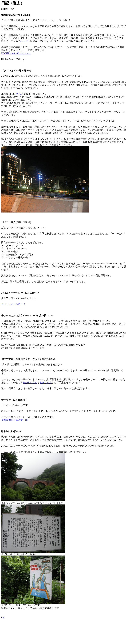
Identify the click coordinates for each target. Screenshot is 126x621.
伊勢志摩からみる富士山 (14, 420)
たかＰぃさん (30, 382)
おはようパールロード (13, 304)
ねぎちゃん (46, 382)
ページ (24, 41)
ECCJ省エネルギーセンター (16, 53)
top (2, 617)
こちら (17, 94)
